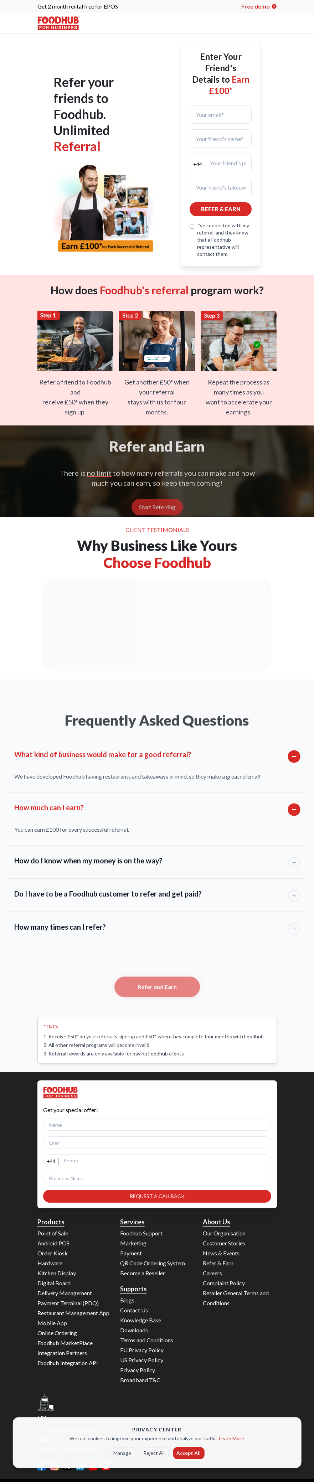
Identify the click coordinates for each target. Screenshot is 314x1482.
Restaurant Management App (73, 1313)
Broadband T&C (140, 1380)
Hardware (49, 1263)
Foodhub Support (141, 1233)
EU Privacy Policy (142, 1350)
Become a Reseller (142, 1273)
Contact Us (134, 1310)
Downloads (134, 1330)
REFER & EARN (221, 209)
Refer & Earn (218, 1263)
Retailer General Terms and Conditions (236, 1298)
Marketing (133, 1243)
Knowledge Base (140, 1320)
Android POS (53, 1243)
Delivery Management (64, 1293)
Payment (131, 1253)
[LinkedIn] (80, 1466)
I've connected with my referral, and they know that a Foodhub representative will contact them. (223, 239)
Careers (212, 1273)
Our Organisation (224, 1233)
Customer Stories (224, 1243)
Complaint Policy (224, 1283)
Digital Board (54, 1283)
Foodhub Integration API (67, 1362)
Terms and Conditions (146, 1340)
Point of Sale (52, 1233)
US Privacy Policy (141, 1360)
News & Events (221, 1253)
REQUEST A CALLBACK (157, 1196)
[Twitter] (67, 1466)
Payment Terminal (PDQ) (68, 1303)
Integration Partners (62, 1352)
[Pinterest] (106, 1466)
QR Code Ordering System (152, 1263)
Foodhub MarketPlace (65, 1342)
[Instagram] (54, 1466)
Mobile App (52, 1323)
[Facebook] (41, 1466)
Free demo (259, 6)
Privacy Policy (137, 1370)
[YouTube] (93, 1466)
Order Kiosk (52, 1253)
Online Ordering (57, 1332)
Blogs (127, 1300)
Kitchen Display (56, 1273)
